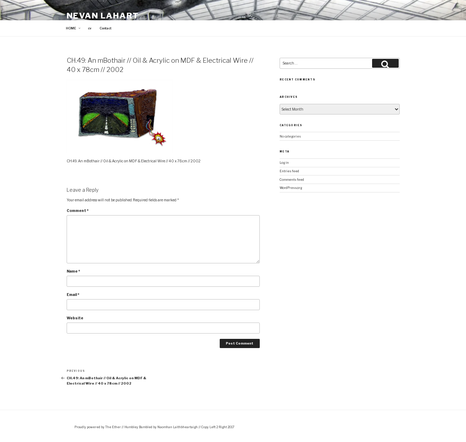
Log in (284, 162)
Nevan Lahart (103, 16)
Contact (105, 28)
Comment (78, 210)
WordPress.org (291, 188)
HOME (73, 28)
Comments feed (292, 179)
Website (75, 318)
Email (73, 294)
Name (73, 271)
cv (89, 28)
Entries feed (289, 171)
